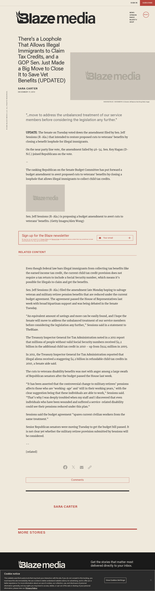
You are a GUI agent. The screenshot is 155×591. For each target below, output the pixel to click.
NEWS (132, 12)
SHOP (132, 22)
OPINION (133, 15)
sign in (134, 3)
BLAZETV (133, 20)
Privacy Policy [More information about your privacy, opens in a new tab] (31, 588)
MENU (146, 14)
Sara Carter (28, 88)
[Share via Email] (81, 467)
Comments (77, 480)
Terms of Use (55, 239)
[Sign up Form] (115, 238)
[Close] (151, 580)
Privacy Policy (45, 239)
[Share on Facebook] (65, 467)
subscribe (147, 3)
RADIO (132, 17)
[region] (77, 580)
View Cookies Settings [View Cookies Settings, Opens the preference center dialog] (115, 580)
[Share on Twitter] (73, 467)
